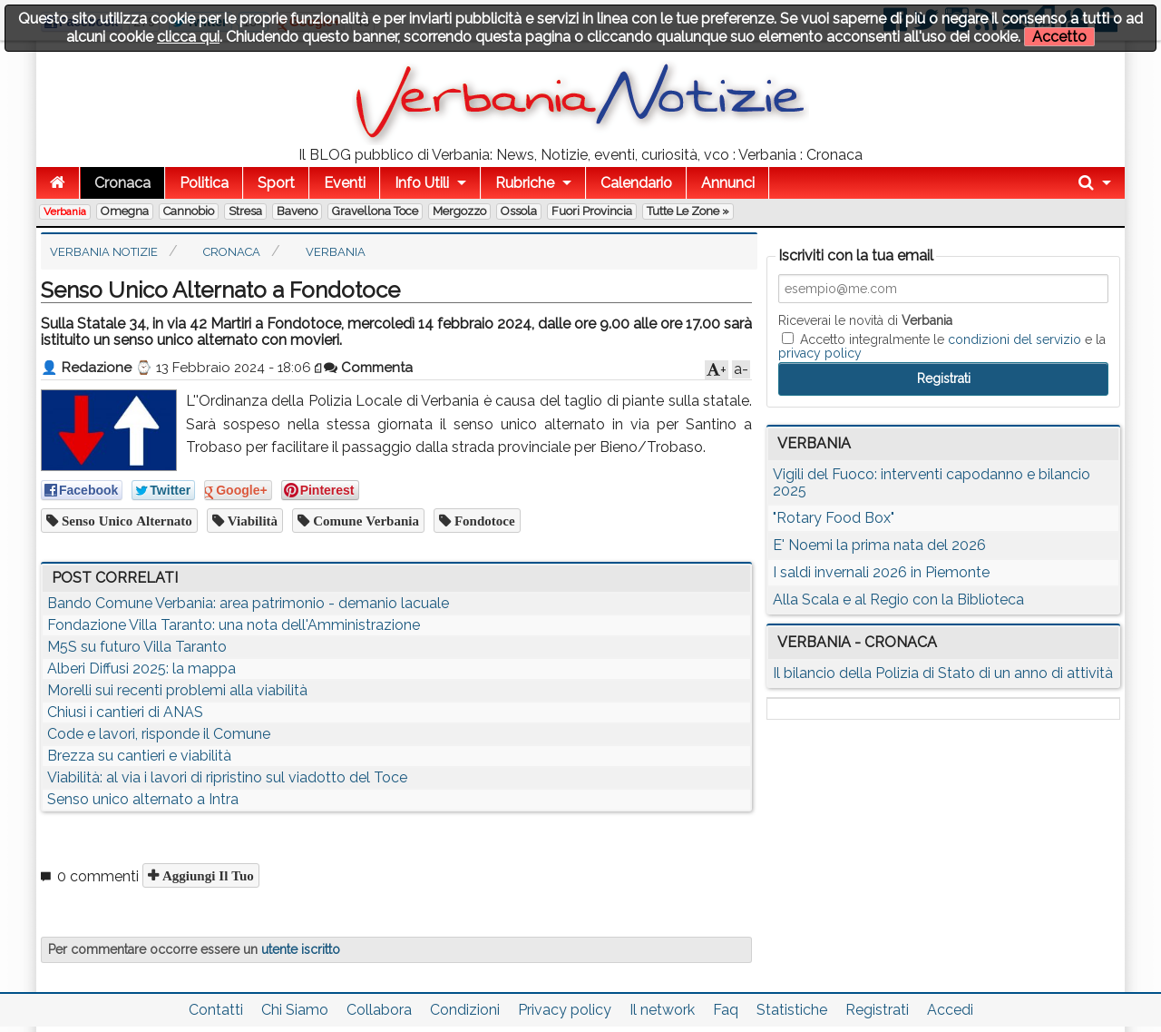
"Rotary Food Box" (833, 517)
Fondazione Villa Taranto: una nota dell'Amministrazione (233, 625)
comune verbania (364, 520)
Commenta (368, 367)
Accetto (1059, 36)
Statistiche (791, 1009)
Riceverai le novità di (865, 320)
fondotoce (483, 520)
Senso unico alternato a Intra (143, 799)
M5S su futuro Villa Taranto (137, 646)
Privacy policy (564, 1009)
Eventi (345, 183)
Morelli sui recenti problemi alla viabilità (177, 690)
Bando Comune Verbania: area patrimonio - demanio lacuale (248, 603)
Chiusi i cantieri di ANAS (125, 712)
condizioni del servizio (1014, 339)
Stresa (245, 211)
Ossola (519, 211)
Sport (276, 183)
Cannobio (188, 211)
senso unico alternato (125, 520)
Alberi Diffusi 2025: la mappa (141, 668)
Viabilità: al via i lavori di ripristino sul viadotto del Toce (227, 777)
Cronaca (122, 183)
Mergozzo (459, 211)
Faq (725, 1009)
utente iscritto (300, 949)
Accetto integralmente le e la (942, 345)
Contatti (216, 1009)
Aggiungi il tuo (206, 875)
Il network (662, 1009)
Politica (204, 183)
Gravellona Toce (375, 211)
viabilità (251, 520)
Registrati (877, 1009)
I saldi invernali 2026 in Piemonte (881, 572)
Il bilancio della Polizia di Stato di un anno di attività (943, 673)
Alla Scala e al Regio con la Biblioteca (898, 599)
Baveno (297, 211)
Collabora (379, 1009)
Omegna (125, 211)
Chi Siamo (294, 1009)
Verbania (65, 211)
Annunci (728, 183)
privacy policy (820, 353)
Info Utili (422, 183)
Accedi (950, 1009)
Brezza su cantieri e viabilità (139, 755)
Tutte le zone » (688, 211)
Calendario (636, 183)
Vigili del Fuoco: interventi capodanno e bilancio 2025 (931, 482)
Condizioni (465, 1009)
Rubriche (524, 183)
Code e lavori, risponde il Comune (158, 733)
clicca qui (188, 36)
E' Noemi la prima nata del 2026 (879, 545)
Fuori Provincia (591, 211)
